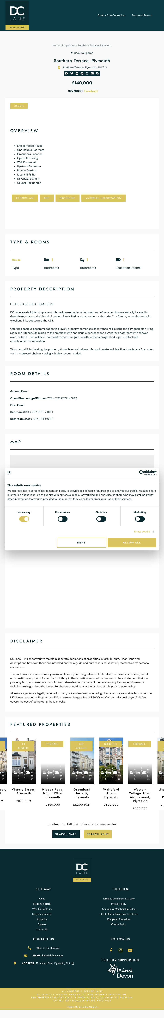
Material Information (104, 198)
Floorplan (25, 198)
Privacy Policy (118, 904)
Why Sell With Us (42, 909)
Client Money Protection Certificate (119, 914)
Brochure (67, 198)
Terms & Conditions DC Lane (119, 898)
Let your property (41, 914)
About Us (42, 919)
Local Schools (27, 220)
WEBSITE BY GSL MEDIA (82, 1006)
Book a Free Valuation (111, 15)
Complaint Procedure (118, 919)
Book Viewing (61, 209)
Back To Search (82, 53)
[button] (66, 73)
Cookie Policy (118, 924)
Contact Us (42, 929)
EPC (47, 198)
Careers (42, 924)
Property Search (142, 15)
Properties (68, 45)
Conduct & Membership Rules (118, 909)
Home (56, 45)
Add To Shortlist (29, 209)
